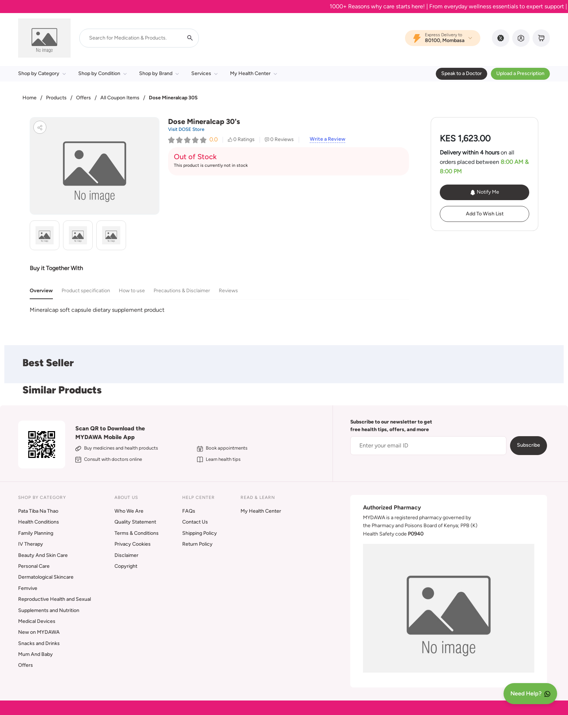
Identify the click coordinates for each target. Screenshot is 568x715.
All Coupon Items (119, 98)
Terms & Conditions (136, 533)
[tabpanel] (219, 310)
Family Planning (35, 533)
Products (56, 98)
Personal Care (34, 566)
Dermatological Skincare (46, 577)
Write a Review (327, 139)
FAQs (188, 511)
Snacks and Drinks (39, 643)
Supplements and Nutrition (48, 610)
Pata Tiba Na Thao (38, 511)
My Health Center (253, 73)
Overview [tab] (41, 291)
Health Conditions (38, 522)
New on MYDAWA (39, 632)
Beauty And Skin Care (43, 555)
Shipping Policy (199, 533)
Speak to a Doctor (461, 73)
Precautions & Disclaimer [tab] (182, 291)
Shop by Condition (102, 73)
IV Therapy (30, 544)
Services (204, 73)
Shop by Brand (159, 73)
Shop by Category (42, 73)
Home (29, 98)
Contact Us (195, 522)
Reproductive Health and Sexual (54, 599)
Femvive (27, 588)
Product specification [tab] (86, 291)
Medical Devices (36, 621)
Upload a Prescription (520, 73)
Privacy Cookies (132, 544)
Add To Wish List (485, 214)
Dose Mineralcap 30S (173, 98)
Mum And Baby (35, 654)
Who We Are (128, 511)
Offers (83, 98)
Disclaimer (126, 555)
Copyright (125, 566)
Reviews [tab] (228, 291)
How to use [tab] (132, 291)
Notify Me (484, 192)
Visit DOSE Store (186, 129)
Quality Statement (135, 522)
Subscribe (528, 445)
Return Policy (197, 544)
